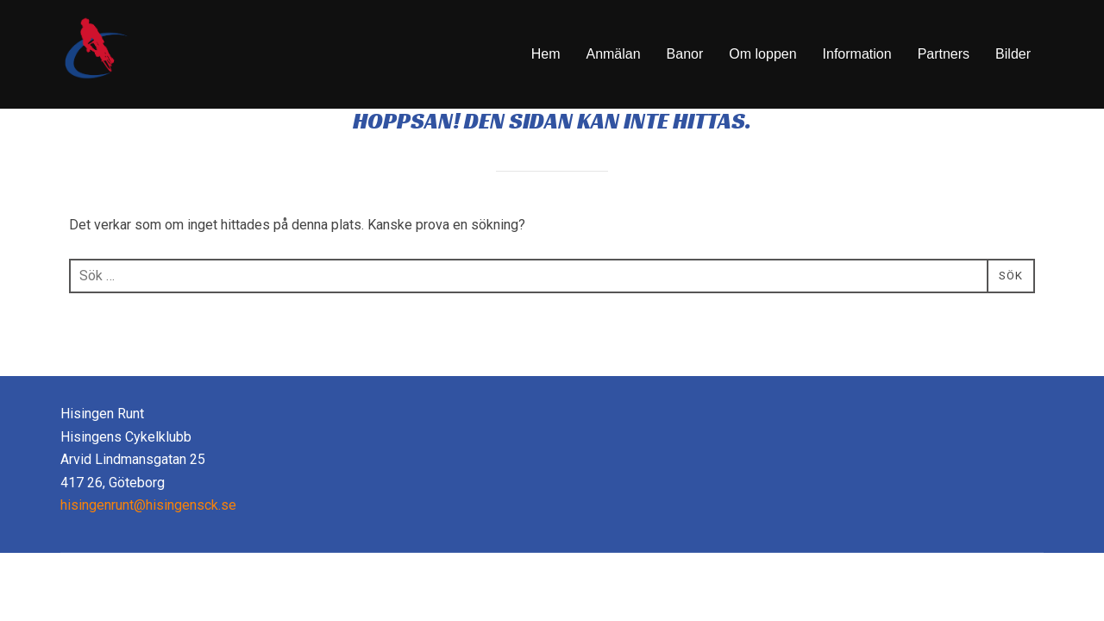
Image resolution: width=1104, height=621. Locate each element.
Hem (546, 54)
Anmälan (613, 54)
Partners (943, 54)
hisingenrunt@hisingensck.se (148, 550)
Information (857, 54)
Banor (685, 54)
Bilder (1013, 54)
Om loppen (762, 54)
